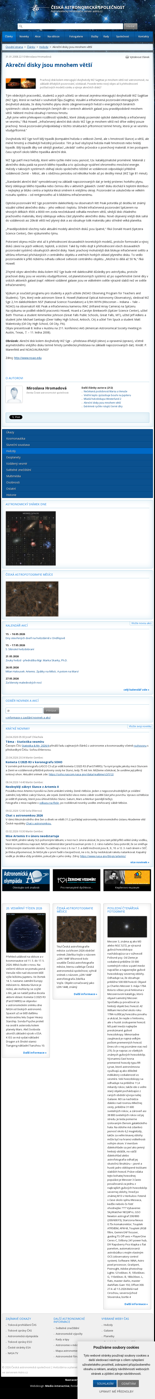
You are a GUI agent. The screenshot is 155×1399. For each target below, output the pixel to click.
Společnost (122, 36)
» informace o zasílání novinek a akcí (28, 717)
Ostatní (11, 489)
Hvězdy (43, 47)
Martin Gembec (34, 757)
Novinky (24, 36)
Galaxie (108, 1330)
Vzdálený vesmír (16, 463)
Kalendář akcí (17, 625)
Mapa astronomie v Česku (72, 1351)
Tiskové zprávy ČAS (20, 1330)
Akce (38, 36)
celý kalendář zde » (136, 689)
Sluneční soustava (18, 445)
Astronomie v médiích (69, 1345)
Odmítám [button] (128, 1383)
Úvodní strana (14, 47)
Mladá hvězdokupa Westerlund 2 (102, 399)
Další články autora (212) (97, 387)
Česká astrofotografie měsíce (29, 574)
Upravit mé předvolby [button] (116, 1391)
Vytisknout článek (139, 57)
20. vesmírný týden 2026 (24, 908)
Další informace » (35, 1052)
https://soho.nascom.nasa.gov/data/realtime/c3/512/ (81, 774)
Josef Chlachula (34, 737)
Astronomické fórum (68, 1356)
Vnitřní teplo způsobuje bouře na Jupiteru (107, 395)
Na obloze (54, 36)
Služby (94, 36)
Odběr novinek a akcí (22, 701)
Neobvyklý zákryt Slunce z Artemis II (32, 787)
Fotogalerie (76, 36)
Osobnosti (13, 482)
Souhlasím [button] (105, 1383)
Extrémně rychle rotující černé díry (103, 406)
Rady (106, 36)
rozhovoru (140, 745)
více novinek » (139, 862)
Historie (11, 495)
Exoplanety (13, 457)
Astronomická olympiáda (23, 1336)
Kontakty (143, 36)
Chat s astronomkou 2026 (24, 815)
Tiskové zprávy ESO (20, 1342)
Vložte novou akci (141, 623)
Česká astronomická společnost (30, 1367)
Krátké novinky (18, 728)
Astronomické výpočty (69, 1334)
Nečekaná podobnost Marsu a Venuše (105, 391)
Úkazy (10, 432)
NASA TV (13, 1353)
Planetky (109, 1336)
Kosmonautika (15, 438)
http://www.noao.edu (28, 358)
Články (9, 36)
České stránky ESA (19, 1347)
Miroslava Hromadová (38, 56)
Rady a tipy (62, 1339)
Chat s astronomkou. (38, 823)
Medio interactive (57, 1386)
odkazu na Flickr (49, 803)
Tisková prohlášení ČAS (22, 1325)
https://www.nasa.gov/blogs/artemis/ (103, 856)
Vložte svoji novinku (140, 726)
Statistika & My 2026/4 (35, 745)
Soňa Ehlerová (34, 810)
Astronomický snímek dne (26, 504)
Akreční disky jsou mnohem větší (102, 402)
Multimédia (13, 476)
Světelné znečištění (18, 470)
